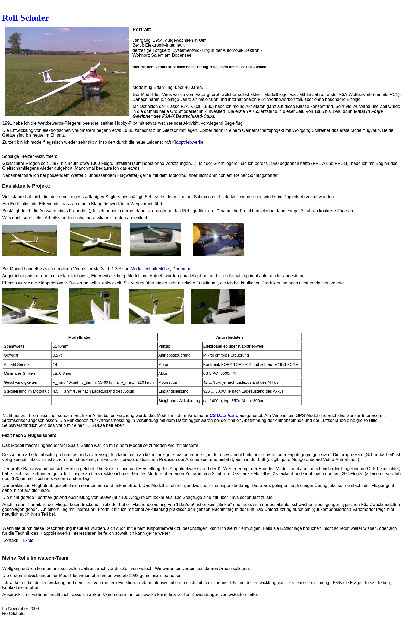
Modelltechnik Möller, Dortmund (161, 269)
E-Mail (29, 540)
